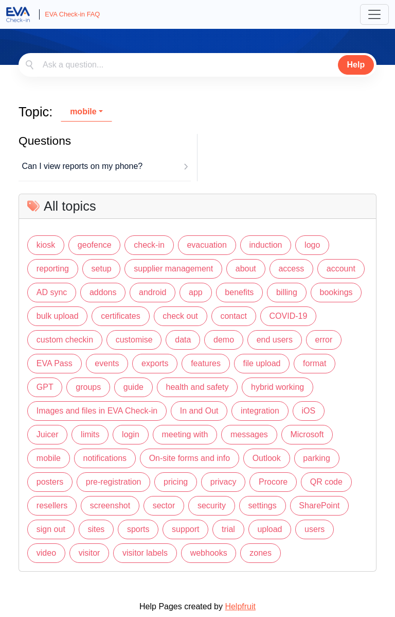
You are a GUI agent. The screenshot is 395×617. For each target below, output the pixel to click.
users (314, 529)
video (46, 553)
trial (228, 529)
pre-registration (113, 481)
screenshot (110, 505)
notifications (105, 458)
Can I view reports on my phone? (82, 166)
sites (95, 529)
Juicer (48, 434)
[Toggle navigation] (374, 14)
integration (260, 410)
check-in (149, 245)
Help (356, 64)
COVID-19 (289, 316)
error (324, 339)
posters (50, 481)
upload (269, 529)
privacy (223, 481)
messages (249, 434)
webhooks (208, 553)
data (183, 339)
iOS (308, 410)
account (341, 268)
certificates (120, 316)
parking (316, 458)
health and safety (197, 387)
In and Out (199, 410)
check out (180, 316)
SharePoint (319, 505)
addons (103, 292)
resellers (52, 505)
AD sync (52, 292)
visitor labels (145, 553)
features (206, 363)
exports (154, 363)
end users (275, 339)
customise (134, 339)
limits (90, 434)
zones (260, 553)
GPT (45, 387)
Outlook (267, 458)
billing (286, 292)
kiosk (46, 245)
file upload (262, 363)
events (107, 363)
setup (102, 268)
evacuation (206, 245)
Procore (273, 481)
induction (265, 245)
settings (262, 505)
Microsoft (307, 434)
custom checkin (65, 339)
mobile (83, 111)
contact (233, 316)
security (212, 505)
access (291, 268)
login (130, 434)
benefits (239, 292)
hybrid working (277, 387)
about (246, 268)
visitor (89, 553)
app (196, 292)
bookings (335, 292)
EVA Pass (55, 363)
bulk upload (58, 316)
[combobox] (197, 65)
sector (164, 505)
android (152, 292)
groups (88, 387)
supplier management (173, 268)
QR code (326, 481)
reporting (53, 268)
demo (223, 339)
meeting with (185, 434)
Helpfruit (240, 606)
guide (133, 387)
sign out (51, 529)
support (185, 529)
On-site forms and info (189, 458)
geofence (95, 245)
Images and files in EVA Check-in (97, 410)
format (314, 363)
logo (312, 245)
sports (138, 529)
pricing (176, 481)
